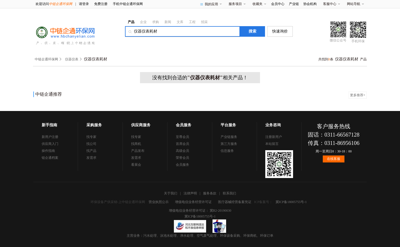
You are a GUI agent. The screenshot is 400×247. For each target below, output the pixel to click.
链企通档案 (50, 158)
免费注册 (101, 4)
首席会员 (182, 144)
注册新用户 (273, 137)
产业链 (294, 4)
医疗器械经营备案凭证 (234, 202)
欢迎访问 (54, 4)
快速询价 (280, 31)
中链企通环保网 (46, 59)
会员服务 (182, 165)
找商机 (136, 144)
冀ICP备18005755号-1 (291, 202)
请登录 (84, 4)
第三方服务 (229, 144)
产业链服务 (229, 137)
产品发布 (137, 151)
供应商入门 (50, 144)
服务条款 (209, 193)
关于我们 (170, 193)
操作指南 (48, 151)
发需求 (91, 158)
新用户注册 (50, 137)
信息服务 (227, 151)
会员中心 (277, 4)
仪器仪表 (71, 59)
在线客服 (333, 159)
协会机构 (310, 4)
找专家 (91, 137)
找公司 (91, 144)
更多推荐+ (357, 95)
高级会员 (182, 151)
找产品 (91, 151)
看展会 (136, 165)
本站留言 (272, 144)
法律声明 (190, 193)
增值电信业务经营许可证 (193, 202)
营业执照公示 (159, 202)
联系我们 (229, 193)
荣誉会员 (182, 158)
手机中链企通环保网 (128, 4)
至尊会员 (182, 137)
